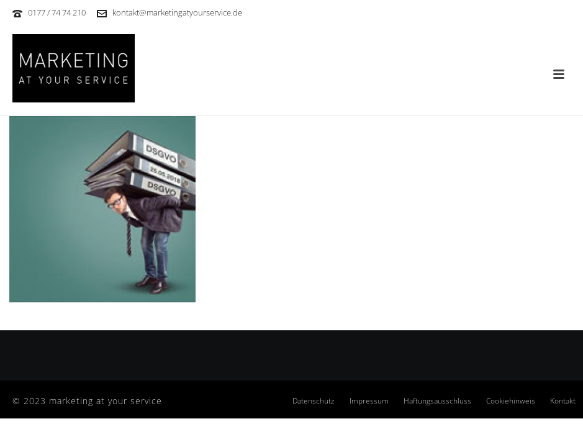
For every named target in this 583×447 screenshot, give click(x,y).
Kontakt (563, 401)
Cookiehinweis (510, 401)
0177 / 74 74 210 (57, 12)
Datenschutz (313, 401)
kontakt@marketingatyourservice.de (177, 12)
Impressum (369, 401)
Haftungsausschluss (437, 401)
